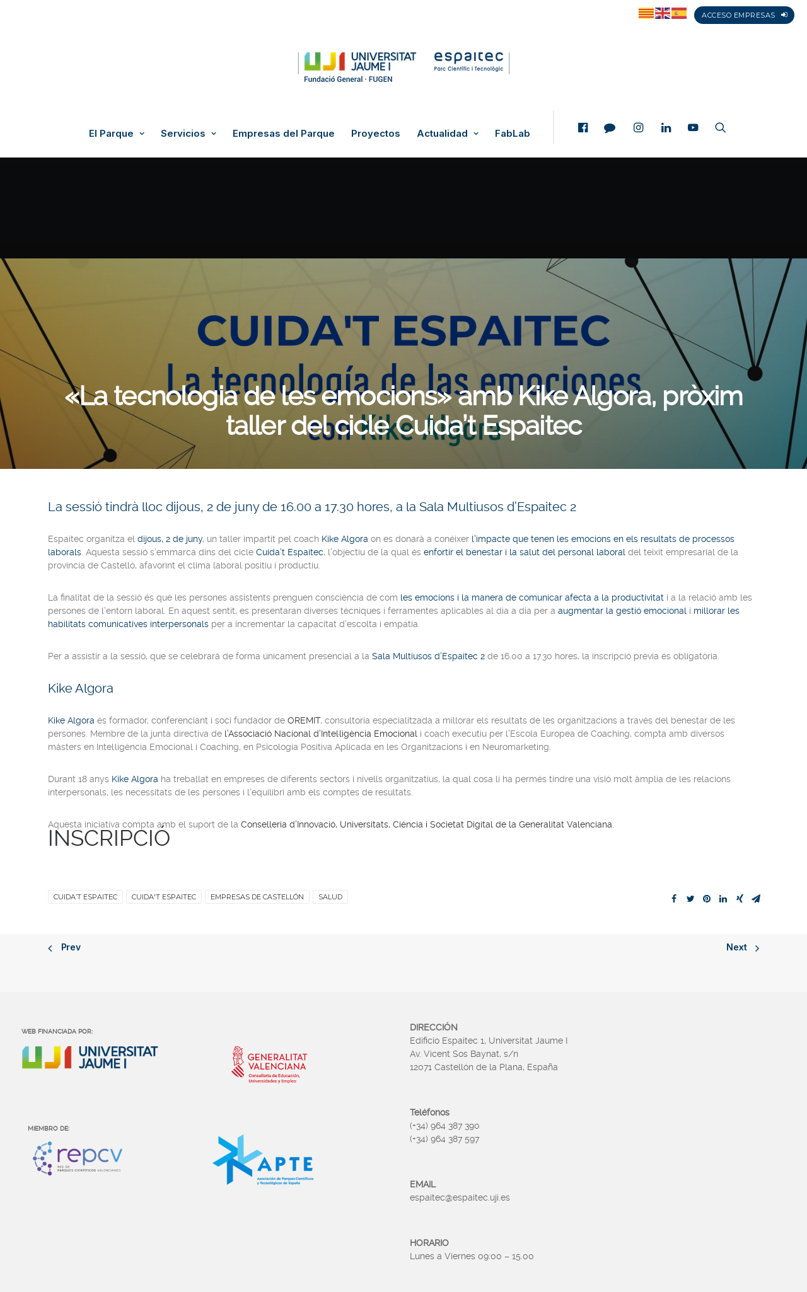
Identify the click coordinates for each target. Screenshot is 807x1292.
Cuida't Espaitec (164, 896)
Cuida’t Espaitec (85, 896)
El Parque (116, 133)
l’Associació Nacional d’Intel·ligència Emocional (320, 734)
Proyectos (375, 133)
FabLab (512, 133)
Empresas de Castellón (257, 896)
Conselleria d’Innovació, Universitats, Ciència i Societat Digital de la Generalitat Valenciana (426, 824)
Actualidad (448, 133)
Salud (330, 896)
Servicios (188, 133)
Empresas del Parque (284, 133)
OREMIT (303, 720)
